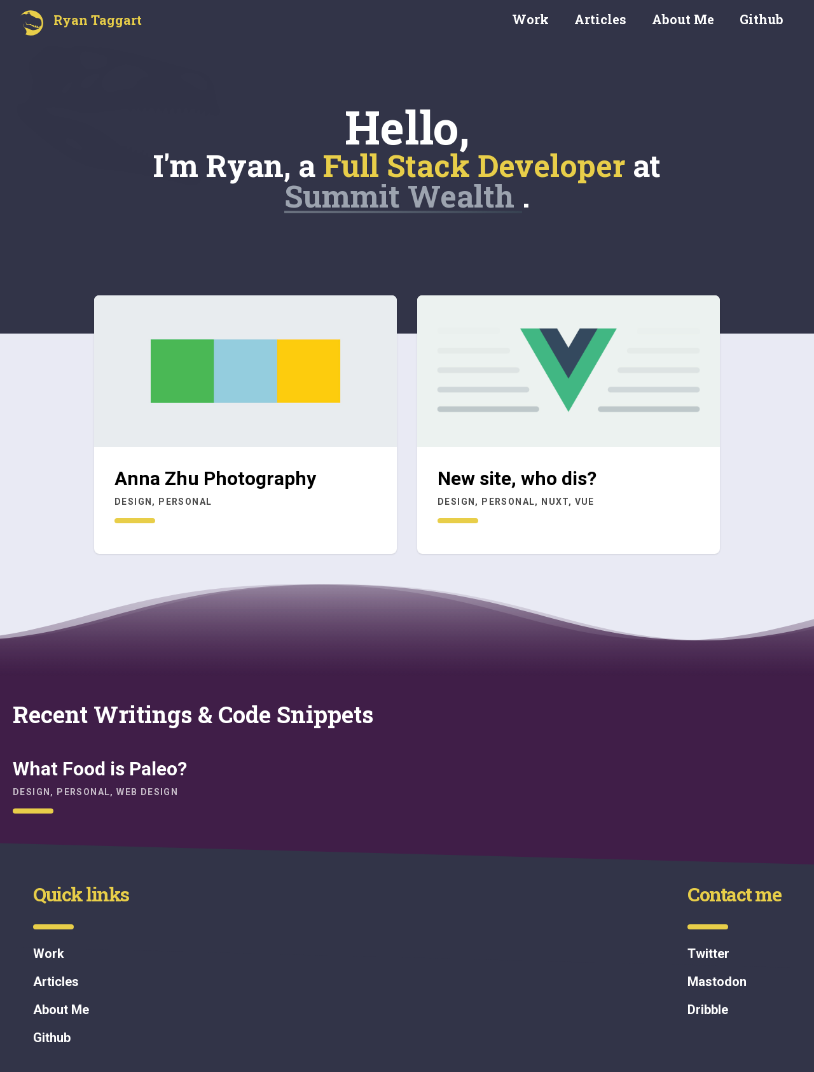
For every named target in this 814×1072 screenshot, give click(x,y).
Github (761, 19)
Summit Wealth (403, 196)
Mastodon (717, 981)
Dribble (707, 1009)
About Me (683, 19)
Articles (600, 19)
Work (530, 19)
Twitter (708, 953)
